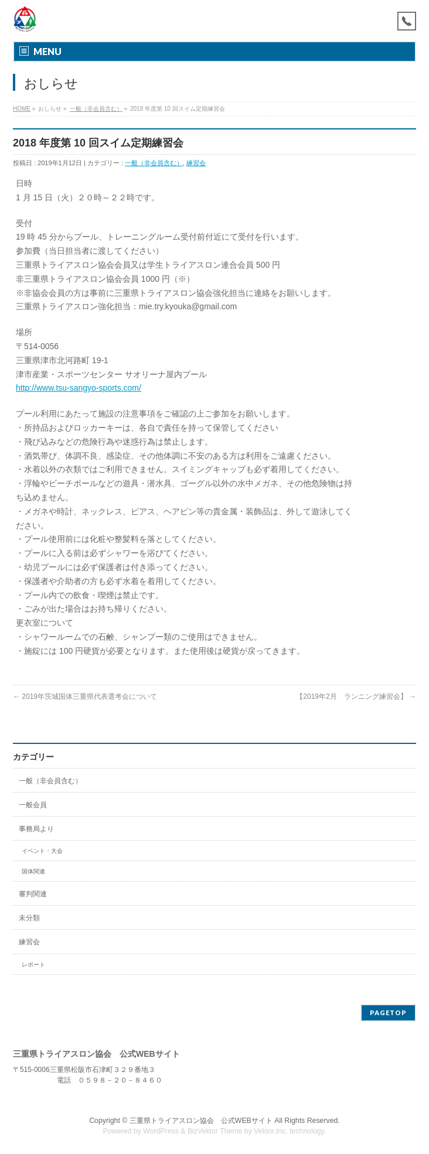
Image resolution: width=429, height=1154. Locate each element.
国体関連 (33, 871)
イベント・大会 (42, 851)
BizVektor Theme (215, 1131)
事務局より (36, 829)
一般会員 (33, 805)
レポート (33, 964)
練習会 (196, 162)
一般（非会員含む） (96, 108)
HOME (21, 108)
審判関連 (33, 894)
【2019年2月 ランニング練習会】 (356, 696)
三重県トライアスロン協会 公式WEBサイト (201, 1121)
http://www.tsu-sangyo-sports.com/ (78, 387)
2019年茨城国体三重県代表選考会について (85, 696)
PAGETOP (388, 1012)
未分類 (29, 918)
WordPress (161, 1131)
